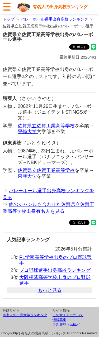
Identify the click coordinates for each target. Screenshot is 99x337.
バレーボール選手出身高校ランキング (54, 19)
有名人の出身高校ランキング (60, 6)
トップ (9, 19)
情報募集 (59, 320)
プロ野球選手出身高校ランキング (55, 270)
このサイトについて (68, 315)
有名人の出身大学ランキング (25, 315)
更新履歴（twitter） (67, 324)
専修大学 (27, 131)
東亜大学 (27, 176)
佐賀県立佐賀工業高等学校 (46, 125)
